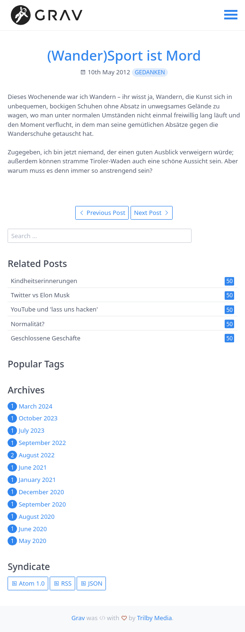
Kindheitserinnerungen (44, 280)
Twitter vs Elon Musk (40, 295)
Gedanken (150, 72)
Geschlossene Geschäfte (45, 338)
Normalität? (27, 324)
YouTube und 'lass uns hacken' (54, 309)
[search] (100, 235)
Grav (78, 618)
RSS (62, 583)
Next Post (151, 212)
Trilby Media (154, 618)
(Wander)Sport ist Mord (124, 55)
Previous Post (102, 212)
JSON (91, 583)
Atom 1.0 (28, 583)
